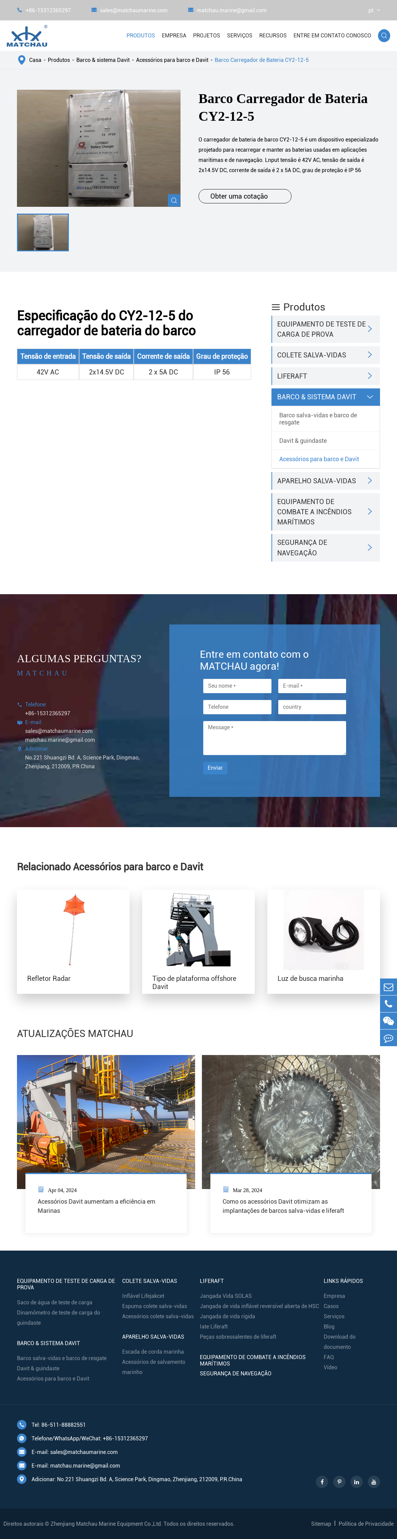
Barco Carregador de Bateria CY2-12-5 (262, 60)
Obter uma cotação (245, 196)
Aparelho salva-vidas (316, 481)
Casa (35, 60)
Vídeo (330, 1367)
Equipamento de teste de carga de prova (321, 329)
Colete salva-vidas (311, 355)
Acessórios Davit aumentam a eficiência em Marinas (96, 1206)
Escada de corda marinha (153, 1352)
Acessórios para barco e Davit (172, 60)
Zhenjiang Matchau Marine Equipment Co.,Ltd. (106, 1524)
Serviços (239, 35)
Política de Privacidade (366, 1524)
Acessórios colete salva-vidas (158, 1316)
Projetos (206, 35)
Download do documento (340, 1342)
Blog (329, 1326)
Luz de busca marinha (310, 978)
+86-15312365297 (44, 10)
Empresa (174, 35)
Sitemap (321, 1524)
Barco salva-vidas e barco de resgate (318, 419)
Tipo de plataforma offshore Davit (194, 982)
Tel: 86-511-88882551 (51, 1424)
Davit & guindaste (303, 440)
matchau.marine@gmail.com (227, 10)
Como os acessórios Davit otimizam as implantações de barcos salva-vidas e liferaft (283, 1206)
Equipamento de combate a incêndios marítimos (314, 512)
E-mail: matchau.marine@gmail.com (68, 1465)
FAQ (329, 1357)
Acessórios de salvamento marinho (153, 1367)
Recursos (273, 35)
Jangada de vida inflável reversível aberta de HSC (259, 1306)
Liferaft (292, 376)
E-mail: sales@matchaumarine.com (67, 1452)
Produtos (141, 35)
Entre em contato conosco (332, 35)
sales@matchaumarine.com (129, 10)
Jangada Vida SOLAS (226, 1296)
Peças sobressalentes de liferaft (238, 1337)
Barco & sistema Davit (103, 60)
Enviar (215, 768)
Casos (331, 1306)
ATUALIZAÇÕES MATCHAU (75, 1033)
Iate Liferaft (214, 1326)
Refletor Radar (49, 978)
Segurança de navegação (302, 547)
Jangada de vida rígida (227, 1316)
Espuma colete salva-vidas (154, 1306)
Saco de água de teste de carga (54, 1302)
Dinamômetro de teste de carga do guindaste (58, 1317)
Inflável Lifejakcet (143, 1296)
